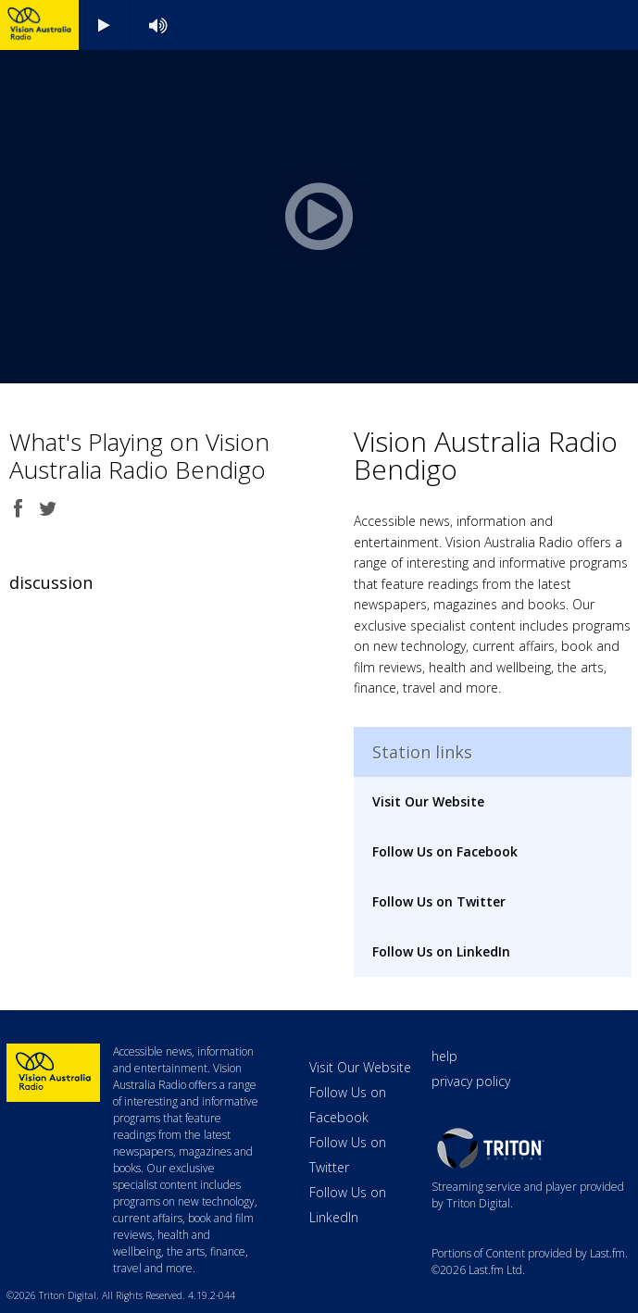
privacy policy (471, 1081)
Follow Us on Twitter (439, 901)
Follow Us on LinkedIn (441, 951)
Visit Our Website (428, 801)
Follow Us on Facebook (445, 851)
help (444, 1056)
